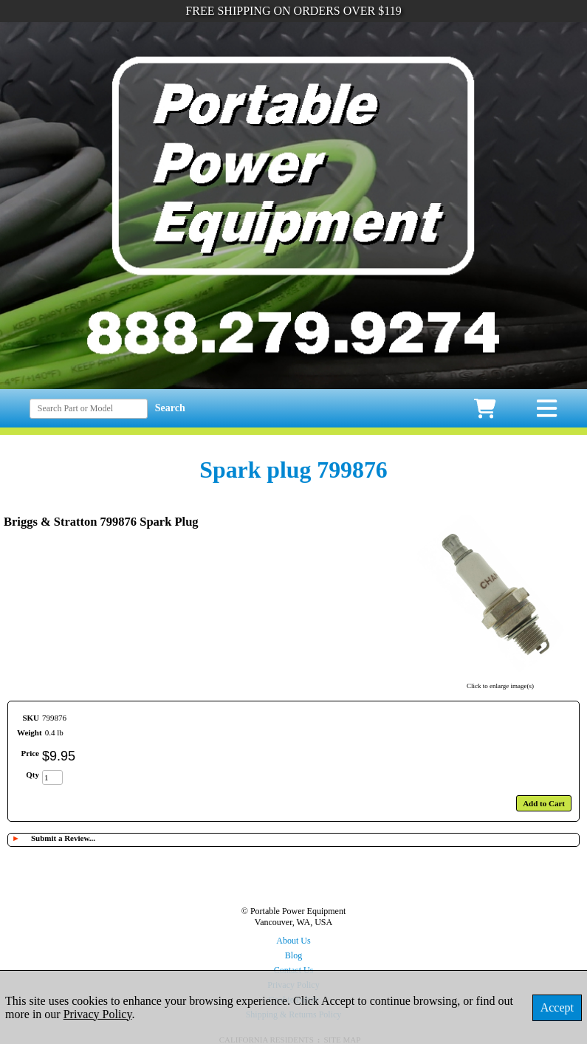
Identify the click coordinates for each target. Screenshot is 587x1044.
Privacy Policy (97, 1014)
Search (170, 407)
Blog (293, 955)
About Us (293, 940)
